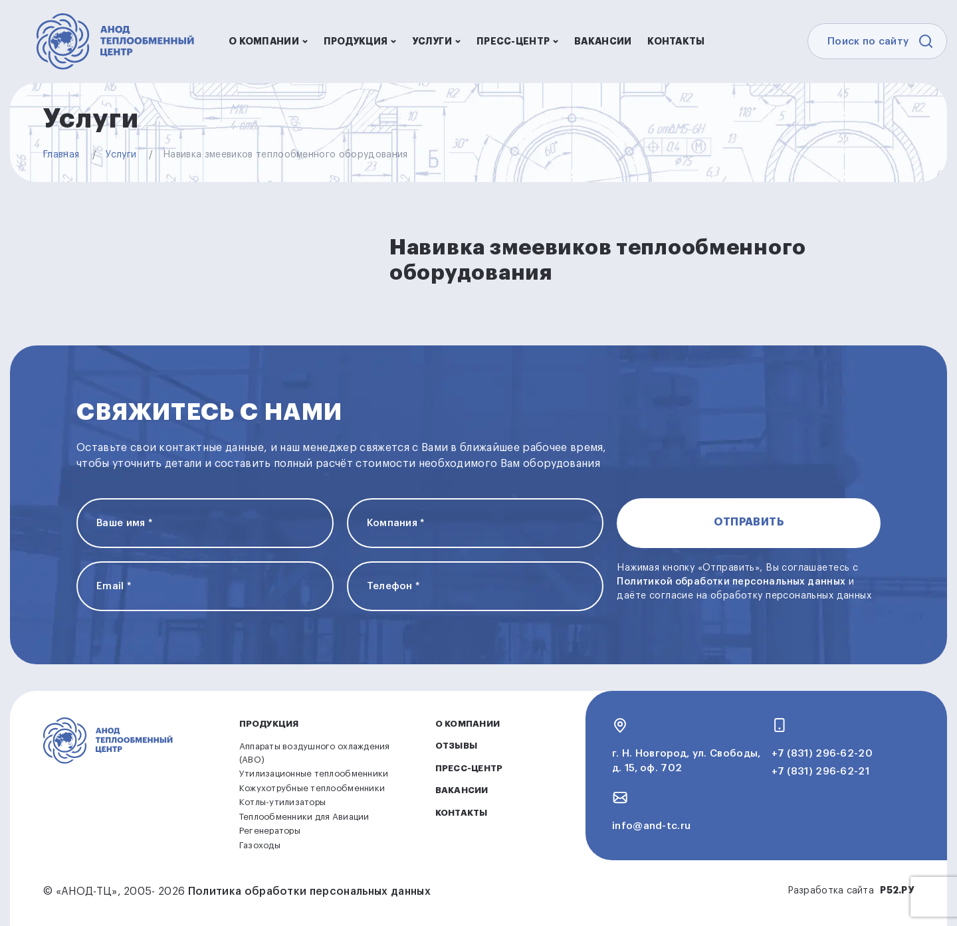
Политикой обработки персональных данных (731, 582)
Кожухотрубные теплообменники (312, 788)
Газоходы (259, 845)
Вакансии (602, 41)
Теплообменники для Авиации (304, 816)
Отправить (749, 522)
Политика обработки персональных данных (309, 891)
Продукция (360, 41)
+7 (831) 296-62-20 (822, 754)
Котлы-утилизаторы (282, 802)
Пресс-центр (517, 41)
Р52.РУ (897, 890)
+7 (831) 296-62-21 (820, 772)
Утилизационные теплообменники (314, 773)
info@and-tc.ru (651, 826)
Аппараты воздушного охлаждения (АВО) (314, 753)
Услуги (436, 41)
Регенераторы (269, 830)
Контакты (675, 41)
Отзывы (456, 745)
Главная (61, 154)
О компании (268, 41)
